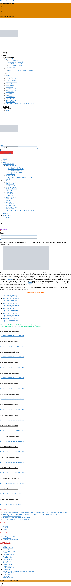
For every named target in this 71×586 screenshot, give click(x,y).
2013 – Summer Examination (11, 295)
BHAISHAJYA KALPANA (9, 551)
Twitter (5, 529)
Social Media (17, 326)
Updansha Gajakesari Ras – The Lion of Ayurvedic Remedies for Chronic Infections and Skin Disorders (31, 514)
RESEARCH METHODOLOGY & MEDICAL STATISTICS (18, 571)
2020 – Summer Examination (11, 318)
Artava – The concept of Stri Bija (12, 516)
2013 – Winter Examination (10, 297)
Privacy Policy (7, 538)
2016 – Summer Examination (11, 305)
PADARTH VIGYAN (8, 564)
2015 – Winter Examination (10, 303)
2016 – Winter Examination (10, 307)
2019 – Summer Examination (11, 315)
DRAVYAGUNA (7, 556)
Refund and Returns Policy (10, 540)
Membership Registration (6, 152)
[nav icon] (1, 145)
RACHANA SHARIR (8, 568)
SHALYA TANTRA (7, 574)
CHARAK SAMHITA (8, 554)
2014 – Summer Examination (11, 298)
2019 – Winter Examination (10, 317)
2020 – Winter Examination (11, 320)
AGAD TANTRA (7, 546)
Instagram (5, 526)
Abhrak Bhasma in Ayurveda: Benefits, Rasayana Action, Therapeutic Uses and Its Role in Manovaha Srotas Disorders (35, 513)
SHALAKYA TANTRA (8, 573)
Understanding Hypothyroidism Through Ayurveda (17, 518)
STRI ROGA (6, 576)
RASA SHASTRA (7, 569)
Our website (8, 280)
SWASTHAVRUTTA (8, 578)
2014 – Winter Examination (10, 300)
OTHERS (5, 563)
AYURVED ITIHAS (8, 548)
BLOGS (5, 553)
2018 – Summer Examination (11, 312)
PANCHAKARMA (7, 566)
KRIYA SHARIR (7, 561)
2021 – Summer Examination (11, 322)
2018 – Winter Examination (10, 313)
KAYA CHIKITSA (7, 559)
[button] (35, 336)
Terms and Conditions (9, 536)
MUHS (30, 283)
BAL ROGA (6, 549)
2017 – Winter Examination (10, 310)
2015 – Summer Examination (11, 302)
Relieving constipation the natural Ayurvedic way (16, 519)
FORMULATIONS (7, 558)
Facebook (5, 528)
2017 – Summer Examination (11, 308)
